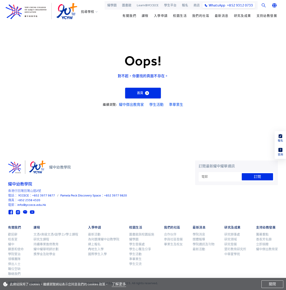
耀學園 (112, 5)
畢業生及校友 (173, 244)
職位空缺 (14, 269)
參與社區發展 (173, 239)
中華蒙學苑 (232, 254)
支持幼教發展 (267, 16)
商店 (196, 5)
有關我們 (129, 16)
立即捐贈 (262, 244)
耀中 (11, 244)
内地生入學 (96, 249)
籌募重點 (262, 234)
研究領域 (230, 239)
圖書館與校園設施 (141, 234)
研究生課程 (41, 239)
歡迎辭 (12, 234)
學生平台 (170, 5)
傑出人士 (14, 264)
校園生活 (180, 16)
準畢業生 (176, 104)
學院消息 (199, 234)
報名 (185, 5)
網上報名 (94, 244)
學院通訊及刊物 (203, 244)
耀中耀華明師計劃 (46, 249)
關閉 (272, 284)
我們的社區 (200, 16)
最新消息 (222, 16)
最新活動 (94, 234)
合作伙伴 (170, 234)
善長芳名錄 (264, 239)
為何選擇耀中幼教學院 (103, 239)
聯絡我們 (14, 274)
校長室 (12, 239)
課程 (145, 16)
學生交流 (135, 264)
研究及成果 (242, 16)
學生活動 (156, 104)
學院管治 (14, 254)
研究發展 (230, 244)
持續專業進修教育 (46, 244)
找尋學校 (87, 11)
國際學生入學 (97, 254)
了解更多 (119, 284)
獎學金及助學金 (44, 254)
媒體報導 (199, 239)
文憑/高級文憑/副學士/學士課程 (56, 234)
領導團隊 (14, 259)
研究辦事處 (232, 234)
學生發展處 (137, 244)
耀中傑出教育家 (131, 104)
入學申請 (161, 16)
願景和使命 (16, 249)
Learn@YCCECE (148, 5)
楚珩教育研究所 (235, 249)
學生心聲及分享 (140, 249)
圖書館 (126, 5)
